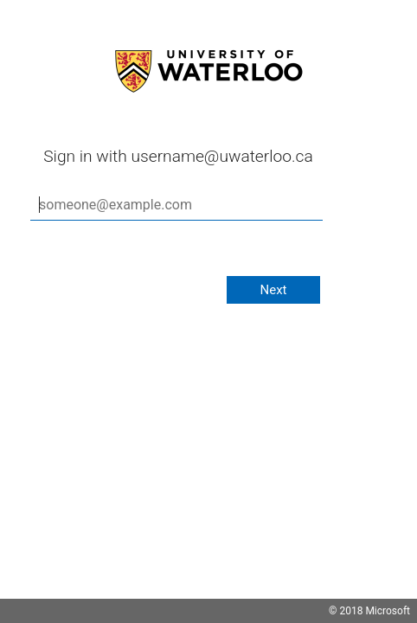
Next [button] (273, 290)
